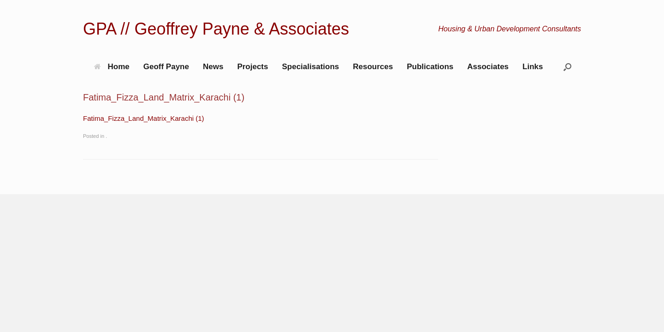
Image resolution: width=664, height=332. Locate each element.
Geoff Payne (166, 66)
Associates (488, 66)
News (213, 66)
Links (532, 66)
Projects (252, 66)
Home (112, 66)
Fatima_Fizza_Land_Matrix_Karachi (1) (143, 118)
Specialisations (310, 66)
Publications (430, 66)
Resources (373, 66)
